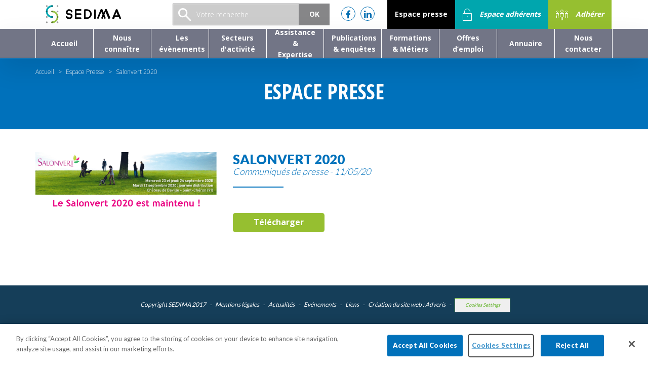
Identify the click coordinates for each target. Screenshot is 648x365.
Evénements (320, 304)
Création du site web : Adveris (407, 304)
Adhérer (580, 14)
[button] (122, 43)
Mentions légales (237, 304)
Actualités (281, 304)
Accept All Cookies (425, 353)
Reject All (572, 353)
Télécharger (279, 222)
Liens (352, 304)
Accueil (44, 71)
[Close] (632, 352)
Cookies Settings (482, 305)
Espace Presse (85, 71)
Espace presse (421, 14)
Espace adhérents (502, 15)
